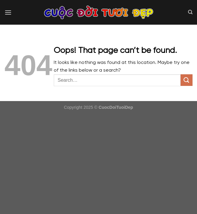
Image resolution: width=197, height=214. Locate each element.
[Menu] (8, 12)
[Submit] (187, 80)
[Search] (190, 12)
